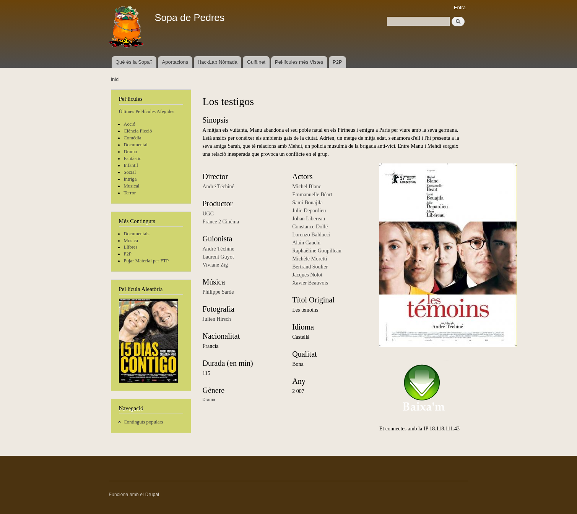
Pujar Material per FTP (146, 260)
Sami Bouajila (307, 202)
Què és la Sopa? (134, 62)
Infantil (131, 165)
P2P (337, 62)
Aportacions (175, 62)
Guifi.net (256, 62)
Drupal (152, 494)
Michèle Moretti (309, 259)
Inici (115, 79)
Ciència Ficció (138, 131)
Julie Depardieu (309, 210)
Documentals (136, 233)
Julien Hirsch (217, 319)
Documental (135, 144)
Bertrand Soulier (310, 267)
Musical (131, 186)
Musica (131, 240)
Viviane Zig (215, 265)
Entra (460, 7)
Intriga (130, 179)
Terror (130, 193)
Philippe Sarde (218, 292)
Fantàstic (132, 158)
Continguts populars (143, 422)
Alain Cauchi (306, 243)
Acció (129, 124)
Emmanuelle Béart (312, 194)
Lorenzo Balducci (311, 235)
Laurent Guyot (218, 257)
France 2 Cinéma (221, 222)
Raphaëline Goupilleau (316, 251)
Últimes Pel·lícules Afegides (146, 111)
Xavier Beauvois (310, 283)
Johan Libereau (308, 218)
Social (130, 172)
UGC (208, 214)
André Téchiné (218, 186)
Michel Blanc (306, 186)
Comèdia (132, 138)
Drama (130, 151)
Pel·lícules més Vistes (299, 62)
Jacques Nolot (307, 275)
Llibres (130, 247)
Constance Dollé (310, 227)
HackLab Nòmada (217, 62)
